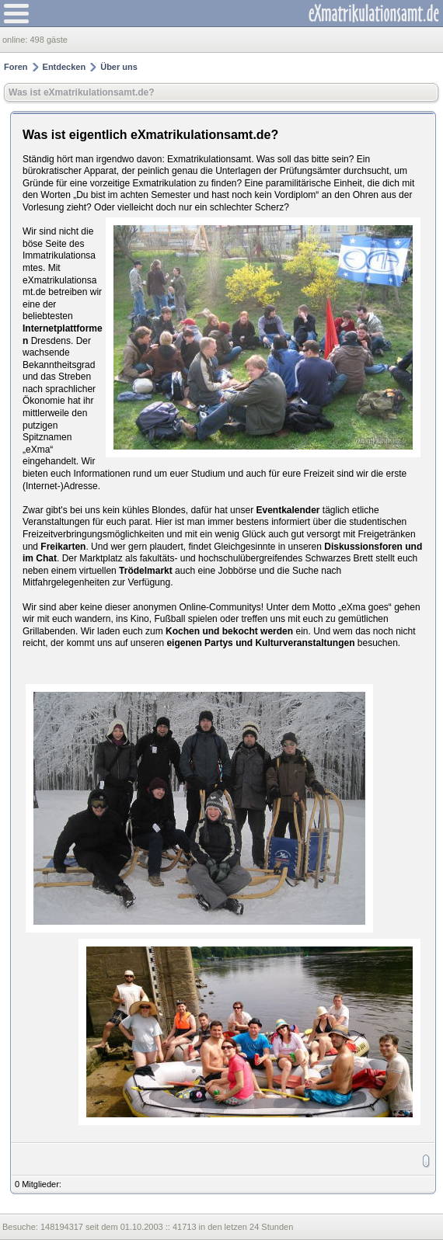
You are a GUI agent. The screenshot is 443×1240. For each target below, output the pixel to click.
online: (16, 39)
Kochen (183, 631)
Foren (16, 66)
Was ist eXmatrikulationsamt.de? (82, 92)
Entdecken (64, 66)
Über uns (119, 66)
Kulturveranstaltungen (304, 642)
